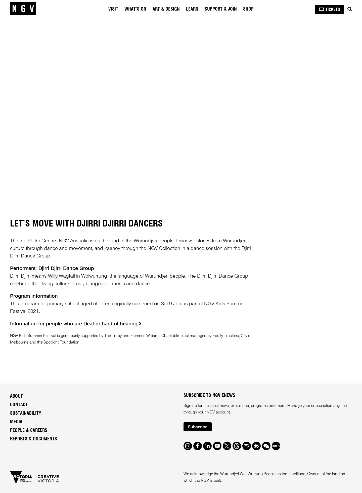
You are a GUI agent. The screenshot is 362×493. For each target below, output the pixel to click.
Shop (248, 9)
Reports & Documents (33, 439)
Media (16, 422)
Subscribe (197, 427)
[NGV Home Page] (23, 9)
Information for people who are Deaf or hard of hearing (76, 324)
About (16, 396)
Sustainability (25, 413)
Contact (19, 405)
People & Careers (28, 430)
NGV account (218, 412)
